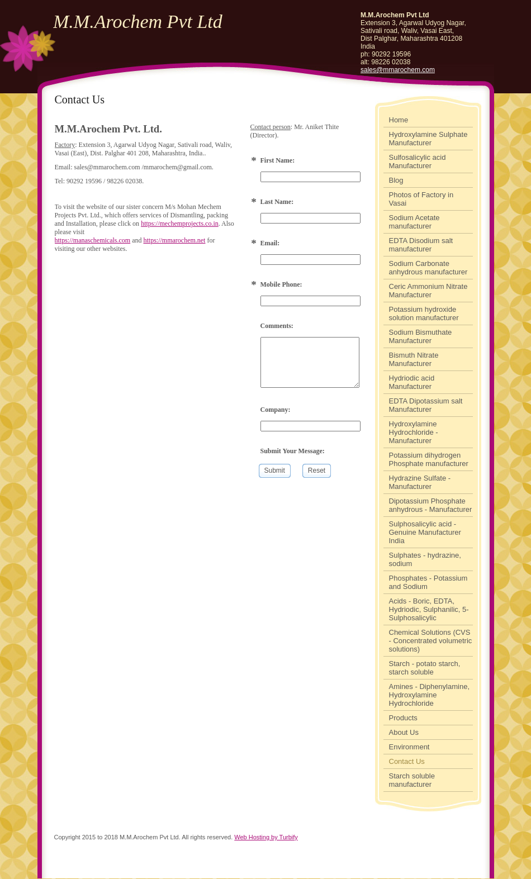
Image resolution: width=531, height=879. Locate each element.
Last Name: (277, 202)
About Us (404, 732)
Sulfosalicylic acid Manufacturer (417, 161)
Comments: (276, 326)
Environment (409, 747)
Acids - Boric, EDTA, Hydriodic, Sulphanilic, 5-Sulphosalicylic (429, 609)
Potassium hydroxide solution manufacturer (424, 313)
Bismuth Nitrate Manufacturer (414, 359)
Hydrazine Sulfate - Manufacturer (420, 482)
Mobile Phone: (281, 284)
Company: (275, 410)
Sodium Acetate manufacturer (414, 221)
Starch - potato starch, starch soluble (425, 667)
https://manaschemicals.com (93, 240)
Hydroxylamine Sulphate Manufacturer (428, 138)
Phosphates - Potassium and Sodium (428, 582)
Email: (270, 243)
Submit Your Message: (292, 451)
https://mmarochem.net (174, 240)
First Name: (277, 160)
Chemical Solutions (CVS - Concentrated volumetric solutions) (430, 640)
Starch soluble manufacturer (412, 780)
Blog (396, 180)
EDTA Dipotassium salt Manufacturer (426, 405)
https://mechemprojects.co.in (180, 223)
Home (399, 120)
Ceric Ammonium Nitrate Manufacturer (428, 290)
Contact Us (407, 761)
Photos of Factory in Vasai (421, 199)
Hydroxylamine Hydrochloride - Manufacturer (413, 432)
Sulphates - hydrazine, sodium (425, 559)
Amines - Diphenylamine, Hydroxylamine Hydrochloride (429, 694)
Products (403, 718)
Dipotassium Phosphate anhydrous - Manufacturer (430, 505)
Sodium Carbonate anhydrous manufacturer (428, 267)
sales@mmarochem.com (398, 70)
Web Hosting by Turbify (266, 837)
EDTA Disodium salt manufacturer (421, 244)
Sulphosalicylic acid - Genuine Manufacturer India (425, 532)
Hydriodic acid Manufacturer (412, 382)
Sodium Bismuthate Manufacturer (420, 336)
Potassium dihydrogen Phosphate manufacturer (428, 459)
